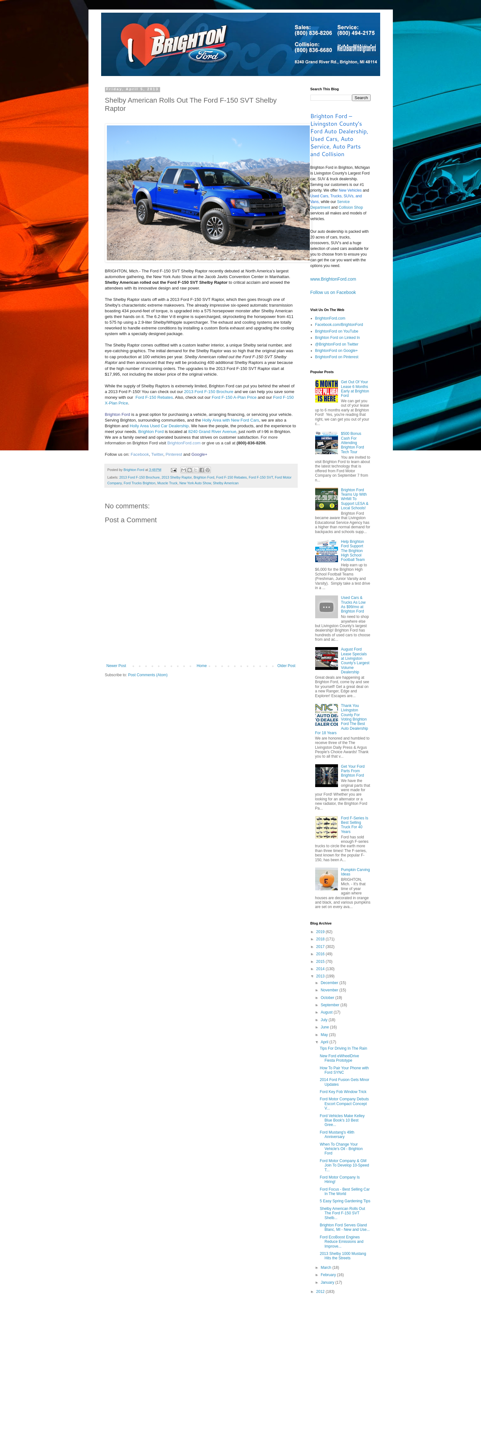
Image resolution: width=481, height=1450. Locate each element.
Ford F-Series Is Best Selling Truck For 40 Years (354, 825)
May (325, 1035)
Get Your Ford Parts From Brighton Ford (353, 771)
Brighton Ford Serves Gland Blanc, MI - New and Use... (345, 1227)
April (325, 1042)
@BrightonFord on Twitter (337, 344)
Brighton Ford (117, 414)
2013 (321, 976)
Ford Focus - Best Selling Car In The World (344, 1191)
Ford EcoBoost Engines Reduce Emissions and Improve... (341, 1242)
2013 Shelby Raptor (177, 477)
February (329, 1275)
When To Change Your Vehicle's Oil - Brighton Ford (341, 1149)
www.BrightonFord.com (333, 279)
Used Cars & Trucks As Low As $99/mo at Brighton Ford (353, 604)
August (327, 1012)
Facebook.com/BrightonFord (339, 324)
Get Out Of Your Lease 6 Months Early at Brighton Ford (355, 389)
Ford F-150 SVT (261, 477)
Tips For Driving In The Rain (343, 1048)
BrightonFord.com (330, 318)
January (328, 1282)
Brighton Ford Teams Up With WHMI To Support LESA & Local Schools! (354, 499)
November (330, 990)
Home (202, 666)
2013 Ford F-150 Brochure (208, 391)
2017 (321, 946)
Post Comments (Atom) (148, 675)
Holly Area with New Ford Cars (230, 420)
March (326, 1267)
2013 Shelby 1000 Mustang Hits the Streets (343, 1255)
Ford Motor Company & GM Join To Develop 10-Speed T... (344, 1165)
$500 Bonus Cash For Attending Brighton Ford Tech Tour (352, 442)
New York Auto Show (195, 483)
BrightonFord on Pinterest (337, 357)
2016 (321, 954)
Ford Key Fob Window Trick (343, 1092)
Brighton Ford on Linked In (337, 337)
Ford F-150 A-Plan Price (234, 397)
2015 (321, 961)
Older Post (286, 666)
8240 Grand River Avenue (212, 431)
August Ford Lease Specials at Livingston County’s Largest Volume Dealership (355, 660)
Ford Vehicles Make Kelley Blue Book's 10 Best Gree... (342, 1120)
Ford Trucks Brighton (139, 483)
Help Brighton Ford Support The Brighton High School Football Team (353, 550)
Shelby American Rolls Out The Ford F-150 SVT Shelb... (342, 1213)
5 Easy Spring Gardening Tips (345, 1201)
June (325, 1027)
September (330, 1005)
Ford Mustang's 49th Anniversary (337, 1134)
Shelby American (225, 483)
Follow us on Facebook (333, 292)
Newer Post (116, 666)
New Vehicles (350, 190)
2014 (321, 969)
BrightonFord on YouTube (336, 331)
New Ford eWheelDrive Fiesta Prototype (339, 1058)
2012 (321, 1291)
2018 (321, 939)
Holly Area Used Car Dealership (159, 425)
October (328, 997)
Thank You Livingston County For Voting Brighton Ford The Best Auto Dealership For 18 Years (341, 719)
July (324, 1020)
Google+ (199, 454)
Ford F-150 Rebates (154, 397)
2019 (321, 932)
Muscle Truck (167, 483)
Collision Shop (351, 207)
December (330, 983)
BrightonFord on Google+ (336, 350)
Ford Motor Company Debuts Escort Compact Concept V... (344, 1103)
